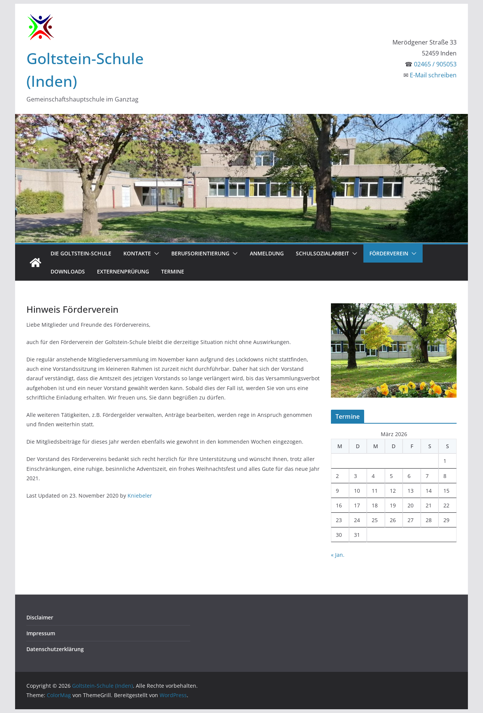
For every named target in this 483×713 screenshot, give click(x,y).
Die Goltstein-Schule (81, 253)
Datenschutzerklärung (55, 649)
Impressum (40, 633)
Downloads (68, 271)
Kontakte (137, 253)
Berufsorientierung (200, 253)
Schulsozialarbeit (322, 253)
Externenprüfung (123, 271)
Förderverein (388, 253)
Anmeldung (267, 253)
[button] (155, 253)
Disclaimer (39, 617)
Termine (172, 271)
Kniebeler (140, 495)
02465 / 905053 (435, 64)
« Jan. (338, 554)
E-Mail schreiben (433, 75)
